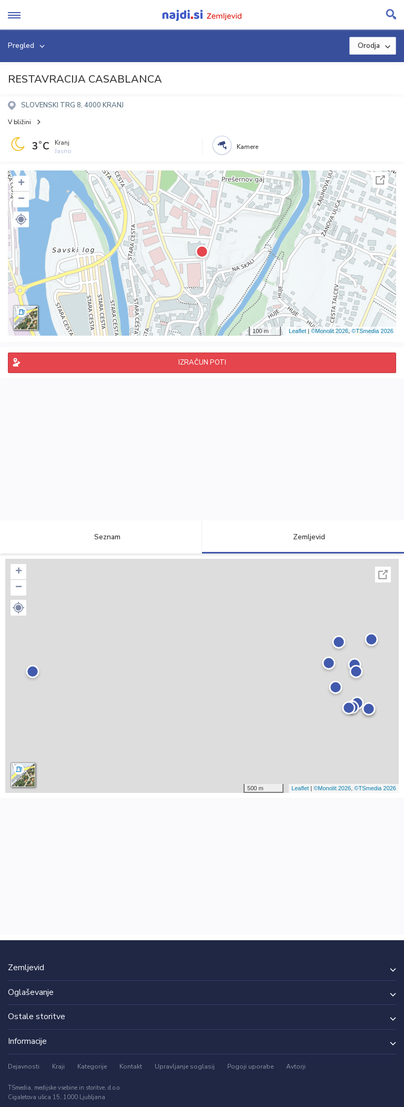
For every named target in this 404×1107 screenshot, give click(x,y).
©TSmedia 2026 (372, 331)
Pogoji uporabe (250, 1066)
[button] (21, 219)
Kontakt (130, 1066)
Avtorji (296, 1066)
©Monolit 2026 (329, 331)
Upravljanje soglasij (185, 1066)
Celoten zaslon (380, 180)
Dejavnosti (23, 1066)
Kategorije (92, 1066)
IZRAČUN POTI (202, 362)
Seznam (101, 537)
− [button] (21, 199)
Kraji (58, 1066)
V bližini (19, 122)
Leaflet (297, 331)
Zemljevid (303, 537)
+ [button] (21, 184)
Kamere (247, 147)
